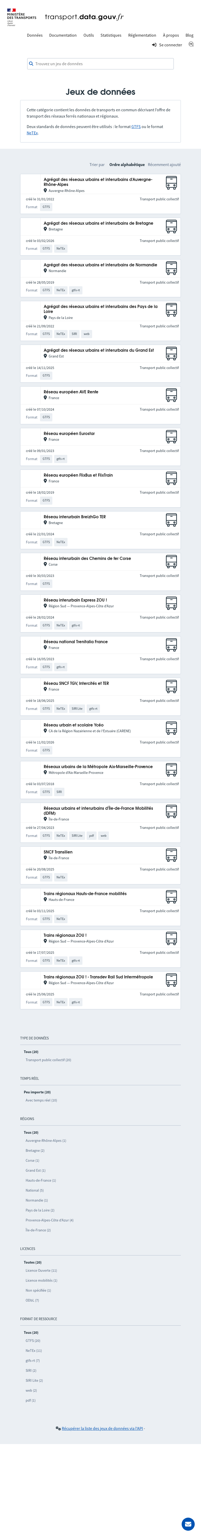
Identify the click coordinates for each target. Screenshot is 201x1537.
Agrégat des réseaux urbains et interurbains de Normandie (100, 265)
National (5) (35, 1190)
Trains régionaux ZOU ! (65, 936)
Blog (189, 35)
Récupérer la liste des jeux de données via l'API (102, 1428)
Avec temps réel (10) (41, 1100)
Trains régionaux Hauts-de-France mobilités (85, 894)
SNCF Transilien (58, 852)
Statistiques (110, 35)
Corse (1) (32, 1160)
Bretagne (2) (35, 1150)
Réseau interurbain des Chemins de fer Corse (87, 559)
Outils (88, 35)
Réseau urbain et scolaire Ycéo (74, 725)
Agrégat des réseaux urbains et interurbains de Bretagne (98, 223)
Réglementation (142, 35)
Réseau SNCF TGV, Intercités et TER (76, 684)
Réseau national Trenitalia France (76, 642)
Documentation (63, 35)
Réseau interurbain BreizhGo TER (75, 517)
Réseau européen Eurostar (69, 434)
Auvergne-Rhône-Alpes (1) (46, 1140)
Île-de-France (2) (38, 1230)
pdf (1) (31, 1400)
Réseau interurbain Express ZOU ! (75, 600)
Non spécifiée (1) (38, 1290)
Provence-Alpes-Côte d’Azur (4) (50, 1220)
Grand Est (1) (36, 1170)
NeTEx (32, 132)
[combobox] (100, 64)
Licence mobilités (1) (41, 1280)
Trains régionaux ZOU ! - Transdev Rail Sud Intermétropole (98, 977)
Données (35, 35)
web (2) (31, 1390)
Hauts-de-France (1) (41, 1180)
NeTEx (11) (34, 1350)
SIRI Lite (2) (34, 1380)
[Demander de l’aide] (188, 1524)
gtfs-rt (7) (33, 1360)
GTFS (136, 126)
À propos (171, 35)
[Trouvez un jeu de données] (100, 64)
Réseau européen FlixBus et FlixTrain (78, 475)
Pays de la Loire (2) (40, 1210)
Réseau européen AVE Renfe (71, 392)
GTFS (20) (33, 1340)
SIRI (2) (31, 1370)
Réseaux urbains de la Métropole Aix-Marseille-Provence (98, 767)
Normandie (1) (37, 1200)
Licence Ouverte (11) (41, 1270)
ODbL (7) (32, 1300)
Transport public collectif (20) (48, 1059)
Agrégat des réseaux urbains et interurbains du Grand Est (99, 350)
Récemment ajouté (164, 164)
